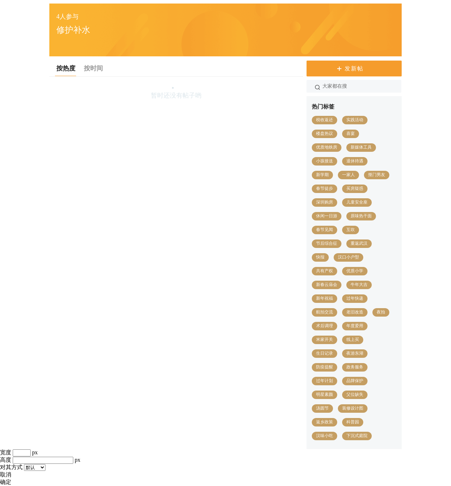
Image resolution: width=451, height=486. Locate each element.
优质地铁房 (326, 147)
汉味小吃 (324, 435)
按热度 (65, 68)
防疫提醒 (324, 366)
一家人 (348, 174)
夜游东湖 (354, 353)
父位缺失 (354, 394)
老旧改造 (354, 312)
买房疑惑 (354, 188)
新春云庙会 (326, 284)
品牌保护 (354, 380)
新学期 (322, 174)
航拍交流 (324, 312)
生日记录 (324, 353)
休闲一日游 (326, 215)
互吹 (350, 229)
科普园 (352, 421)
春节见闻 (324, 229)
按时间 (93, 68)
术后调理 (324, 325)
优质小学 (354, 270)
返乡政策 (324, 421)
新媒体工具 (361, 147)
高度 (5, 460)
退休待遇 (354, 160)
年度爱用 (354, 325)
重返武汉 (359, 243)
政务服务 (354, 366)
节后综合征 (326, 243)
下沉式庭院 (356, 435)
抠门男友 (376, 174)
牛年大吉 (359, 284)
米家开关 (324, 339)
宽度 (5, 452)
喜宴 (350, 133)
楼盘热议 (324, 133)
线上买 (352, 339)
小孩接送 (324, 160)
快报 (320, 257)
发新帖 (354, 68)
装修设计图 (352, 408)
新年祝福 (324, 298)
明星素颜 (324, 394)
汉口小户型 (348, 257)
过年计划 (324, 380)
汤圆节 (322, 408)
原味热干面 (361, 215)
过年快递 (354, 298)
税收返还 (324, 119)
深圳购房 (324, 202)
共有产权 (324, 270)
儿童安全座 (356, 202)
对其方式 (11, 467)
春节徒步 (324, 188)
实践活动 (354, 119)
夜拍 (381, 312)
